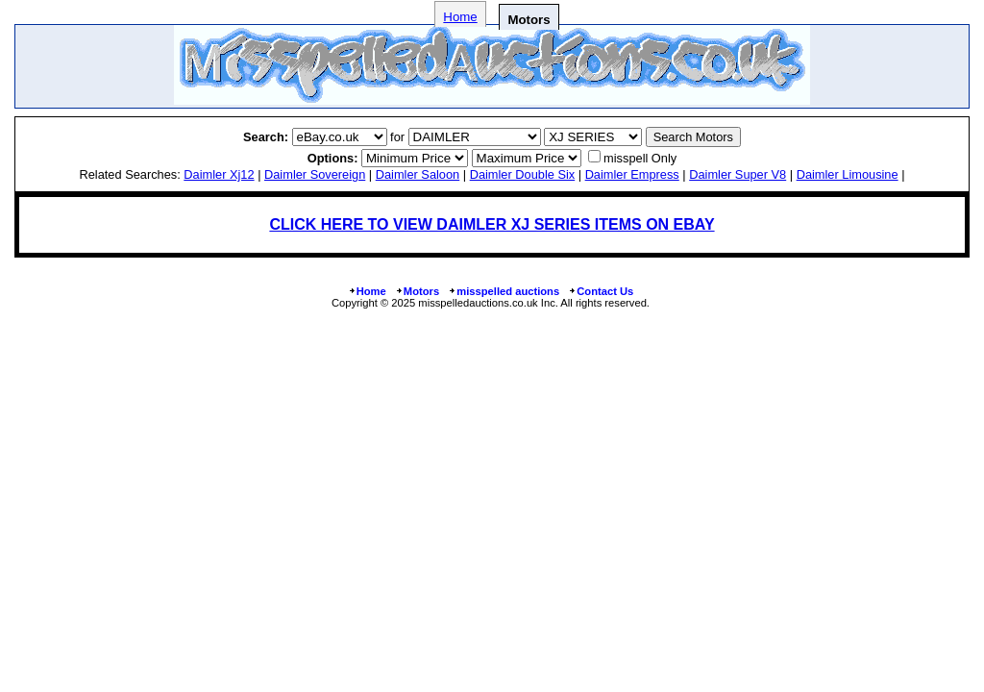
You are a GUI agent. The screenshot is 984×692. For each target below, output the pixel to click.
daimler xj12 (219, 174)
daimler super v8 (737, 174)
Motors (417, 291)
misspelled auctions (503, 291)
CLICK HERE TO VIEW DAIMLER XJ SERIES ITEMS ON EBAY (491, 224)
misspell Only (639, 158)
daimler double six (523, 174)
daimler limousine (847, 174)
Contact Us (600, 291)
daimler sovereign (314, 174)
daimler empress (632, 174)
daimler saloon (418, 174)
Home (460, 17)
